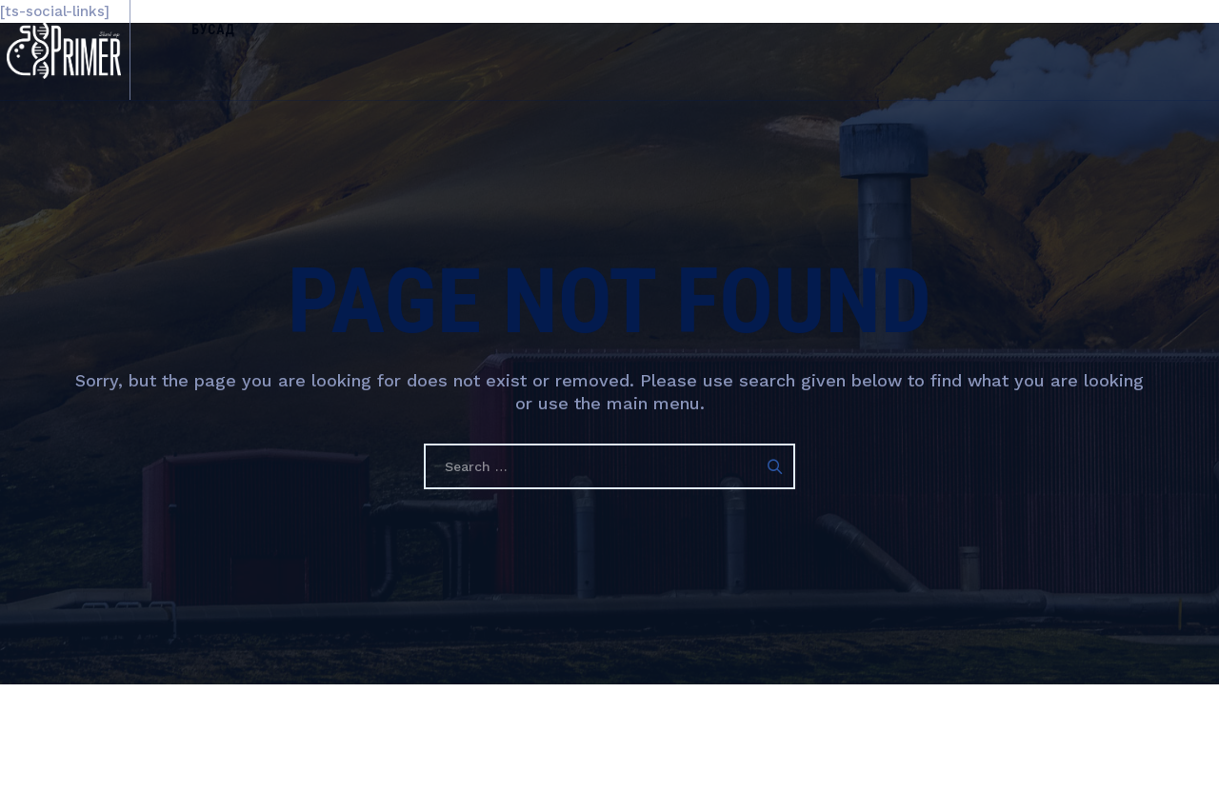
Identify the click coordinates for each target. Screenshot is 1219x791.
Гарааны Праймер (559, 737)
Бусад (247, 49)
